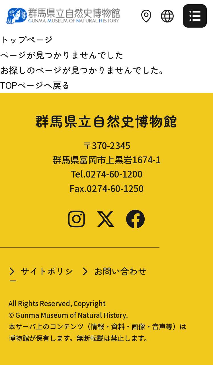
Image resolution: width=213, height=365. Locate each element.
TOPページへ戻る (35, 85)
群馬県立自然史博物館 (106, 121)
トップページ (26, 39)
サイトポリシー (41, 276)
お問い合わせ (120, 271)
